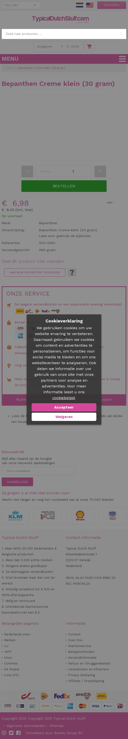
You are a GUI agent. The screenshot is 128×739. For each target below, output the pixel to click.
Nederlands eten (17, 634)
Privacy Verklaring (81, 675)
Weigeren (64, 417)
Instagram (4, 733)
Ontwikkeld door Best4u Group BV (54, 733)
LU (6, 646)
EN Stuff (89, 5)
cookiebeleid (63, 398)
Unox (8, 657)
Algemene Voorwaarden (25, 726)
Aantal (46, 171)
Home (11, 68)
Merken (10, 640)
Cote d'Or (11, 675)
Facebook (18, 733)
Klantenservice (79, 646)
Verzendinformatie (82, 657)
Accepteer (64, 407)
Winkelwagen (89, 46)
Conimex (11, 663)
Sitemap (57, 726)
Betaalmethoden (81, 652)
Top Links (11, 5)
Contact (74, 634)
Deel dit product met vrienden (33, 261)
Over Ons (75, 640)
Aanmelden (111, 5)
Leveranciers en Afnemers (88, 669)
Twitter (11, 733)
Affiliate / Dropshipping (86, 681)
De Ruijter (12, 669)
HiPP (8, 652)
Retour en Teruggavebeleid (89, 663)
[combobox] (64, 34)
